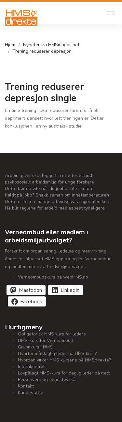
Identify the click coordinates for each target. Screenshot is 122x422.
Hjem (10, 45)
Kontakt (26, 386)
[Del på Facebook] (27, 301)
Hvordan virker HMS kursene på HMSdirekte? (64, 360)
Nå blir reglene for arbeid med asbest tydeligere (55, 208)
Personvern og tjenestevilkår (47, 379)
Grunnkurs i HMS (35, 347)
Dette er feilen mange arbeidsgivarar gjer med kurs (58, 201)
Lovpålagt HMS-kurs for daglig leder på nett (64, 373)
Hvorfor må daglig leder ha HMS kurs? (57, 353)
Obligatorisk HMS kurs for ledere (52, 334)
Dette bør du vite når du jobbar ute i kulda (48, 188)
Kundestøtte (30, 392)
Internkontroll (32, 366)
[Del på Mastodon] (26, 290)
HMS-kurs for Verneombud (45, 340)
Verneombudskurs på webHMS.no (53, 277)
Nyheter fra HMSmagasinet (51, 45)
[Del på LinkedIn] (65, 290)
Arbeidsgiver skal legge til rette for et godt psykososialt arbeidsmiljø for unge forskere (49, 178)
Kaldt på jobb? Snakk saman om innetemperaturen (57, 195)
